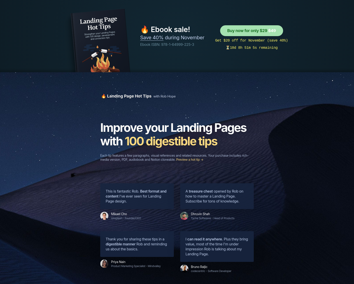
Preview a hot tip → (189, 159)
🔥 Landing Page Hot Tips (126, 96)
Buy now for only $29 (251, 30)
